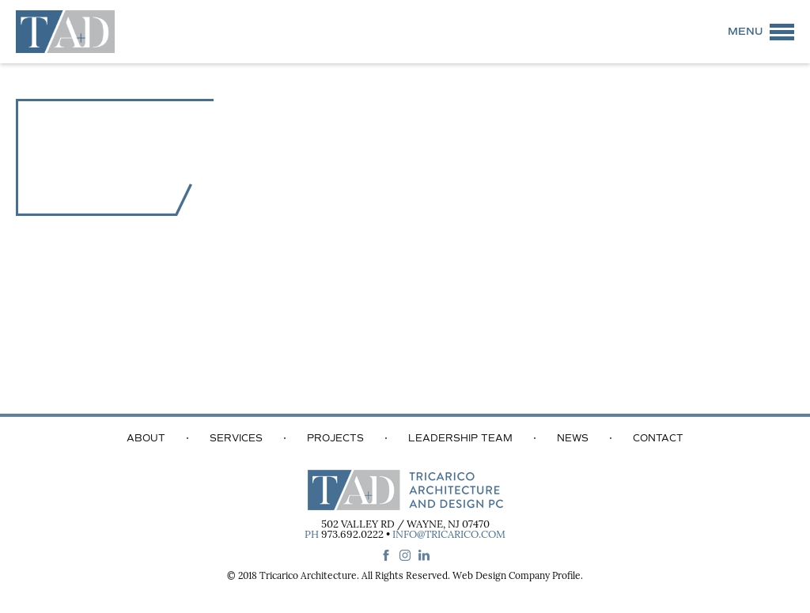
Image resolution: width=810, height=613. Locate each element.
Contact (658, 438)
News (573, 438)
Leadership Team (460, 438)
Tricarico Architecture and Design (65, 31)
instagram (405, 555)
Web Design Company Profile (516, 576)
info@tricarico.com (448, 535)
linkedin (424, 555)
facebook (386, 555)
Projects (335, 438)
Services (236, 438)
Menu (745, 31)
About (146, 438)
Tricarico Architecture (308, 576)
